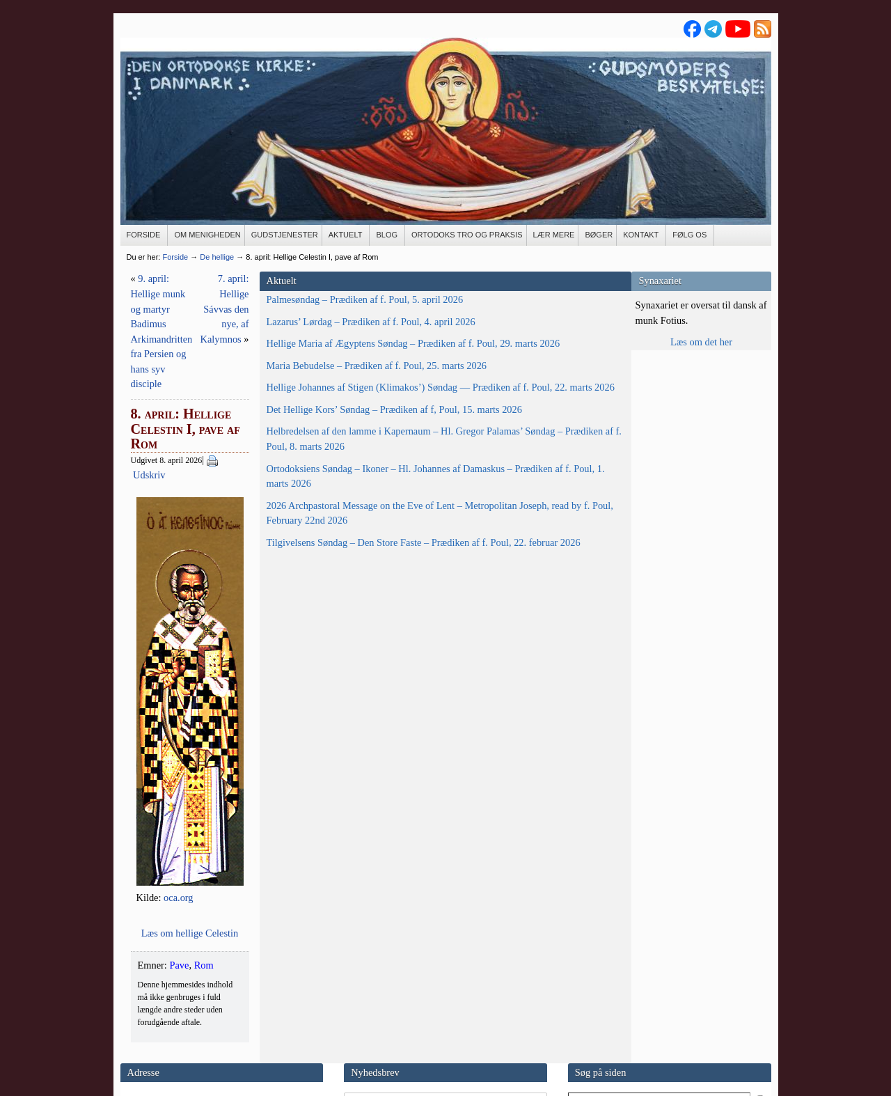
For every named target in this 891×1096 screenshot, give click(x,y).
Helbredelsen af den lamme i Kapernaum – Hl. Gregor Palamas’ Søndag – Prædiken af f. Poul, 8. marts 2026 (190, 604)
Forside (175, 257)
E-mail (134, 1002)
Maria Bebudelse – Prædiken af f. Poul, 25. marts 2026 (190, 433)
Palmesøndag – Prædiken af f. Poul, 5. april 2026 (187, 307)
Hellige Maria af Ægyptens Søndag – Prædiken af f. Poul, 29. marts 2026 (187, 388)
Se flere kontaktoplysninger (175, 1038)
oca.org (435, 777)
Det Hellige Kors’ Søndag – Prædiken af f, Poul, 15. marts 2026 (183, 544)
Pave (318, 844)
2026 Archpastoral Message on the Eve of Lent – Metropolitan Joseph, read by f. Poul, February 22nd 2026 (189, 738)
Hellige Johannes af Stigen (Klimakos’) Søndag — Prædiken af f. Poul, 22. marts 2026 (181, 485)
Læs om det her (701, 341)
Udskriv (375, 354)
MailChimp (439, 997)
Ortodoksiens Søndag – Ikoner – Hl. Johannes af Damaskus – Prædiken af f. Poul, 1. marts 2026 (192, 671)
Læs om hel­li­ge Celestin (445, 812)
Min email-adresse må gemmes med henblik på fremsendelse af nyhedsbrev (438, 975)
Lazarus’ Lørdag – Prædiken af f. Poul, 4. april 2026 (193, 344)
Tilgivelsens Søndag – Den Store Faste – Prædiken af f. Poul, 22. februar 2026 (193, 798)
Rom (343, 844)
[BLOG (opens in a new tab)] (387, 235)
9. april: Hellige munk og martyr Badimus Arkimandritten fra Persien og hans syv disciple (348, 293)
